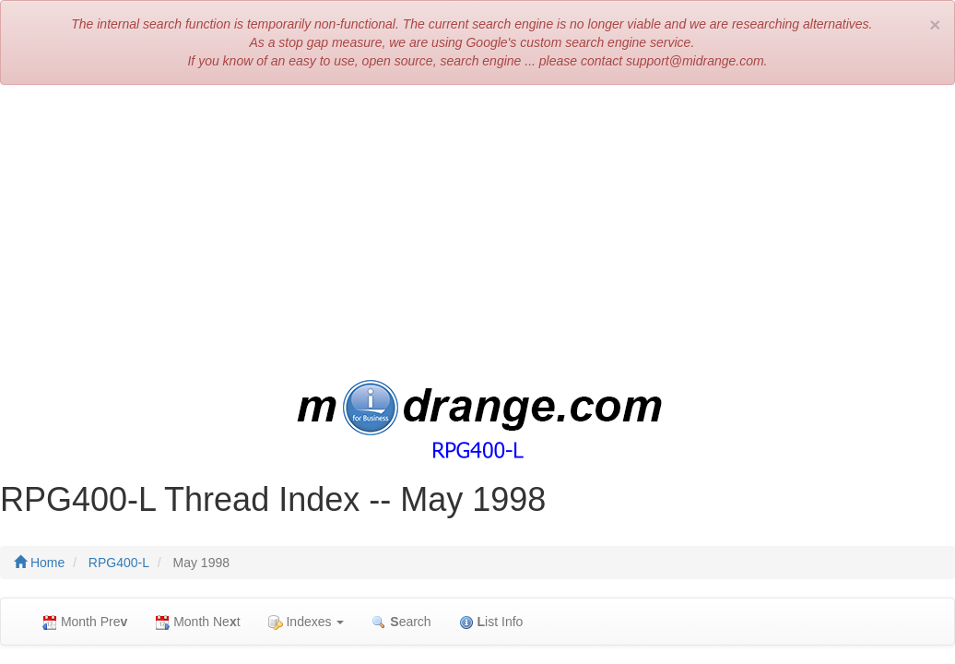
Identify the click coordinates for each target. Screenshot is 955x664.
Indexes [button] (306, 622)
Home (39, 562)
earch (400, 622)
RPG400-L (118, 562)
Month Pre (84, 622)
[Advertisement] (477, 232)
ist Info (491, 622)
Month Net (197, 622)
